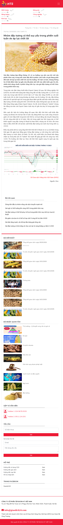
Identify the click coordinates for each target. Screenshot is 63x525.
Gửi (31, 435)
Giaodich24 (7, 486)
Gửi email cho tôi (9, 439)
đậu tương (26, 393)
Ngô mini (26, 383)
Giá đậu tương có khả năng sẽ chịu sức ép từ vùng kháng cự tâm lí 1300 (29, 226)
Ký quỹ (25, 336)
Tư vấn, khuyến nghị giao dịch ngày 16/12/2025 (38, 309)
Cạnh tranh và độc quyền (31, 374)
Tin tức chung (44, 28)
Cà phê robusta (28, 345)
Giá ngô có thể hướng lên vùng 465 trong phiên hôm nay (24, 208)
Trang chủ (28, 28)
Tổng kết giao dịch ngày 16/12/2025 (35, 299)
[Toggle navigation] (58, 4)
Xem (43, 467)
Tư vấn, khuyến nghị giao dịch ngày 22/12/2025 (38, 252)
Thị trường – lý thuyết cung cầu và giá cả (36, 326)
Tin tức (35, 28)
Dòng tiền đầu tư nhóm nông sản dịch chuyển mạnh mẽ (23, 204)
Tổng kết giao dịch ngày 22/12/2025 (35, 290)
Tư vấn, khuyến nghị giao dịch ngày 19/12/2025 (38, 271)
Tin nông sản (54, 28)
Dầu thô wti (27, 355)
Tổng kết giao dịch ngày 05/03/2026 (35, 242)
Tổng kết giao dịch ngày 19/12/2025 (35, 261)
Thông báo (26, 280)
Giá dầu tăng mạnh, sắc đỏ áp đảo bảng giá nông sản (23, 222)
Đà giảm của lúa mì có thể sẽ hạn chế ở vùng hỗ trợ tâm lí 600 (26, 218)
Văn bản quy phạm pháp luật (32, 364)
